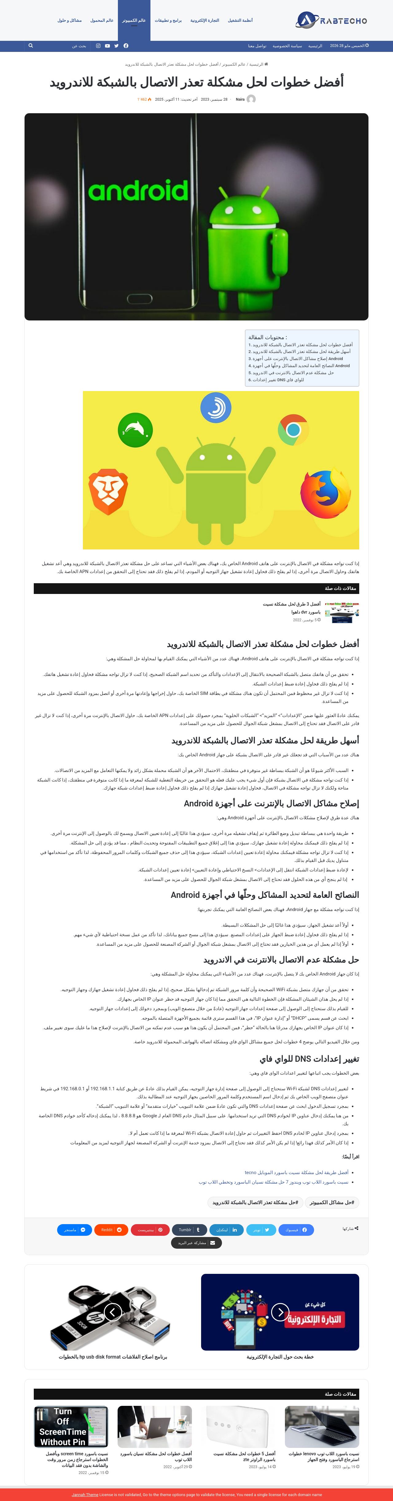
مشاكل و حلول (69, 20)
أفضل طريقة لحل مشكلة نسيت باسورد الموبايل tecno (296, 1172)
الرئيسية (315, 46)
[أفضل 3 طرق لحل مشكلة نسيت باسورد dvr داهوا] (342, 611)
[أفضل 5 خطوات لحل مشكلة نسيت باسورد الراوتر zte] (238, 1427)
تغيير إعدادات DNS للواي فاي (278, 379)
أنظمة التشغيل (240, 20)
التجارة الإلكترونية (204, 20)
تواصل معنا (257, 46)
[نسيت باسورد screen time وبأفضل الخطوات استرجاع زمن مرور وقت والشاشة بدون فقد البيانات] (71, 1427)
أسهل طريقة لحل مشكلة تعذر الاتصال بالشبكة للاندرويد (302, 351)
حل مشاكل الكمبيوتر (331, 1202)
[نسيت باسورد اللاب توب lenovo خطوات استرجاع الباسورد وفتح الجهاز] (322, 1427)
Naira (240, 99)
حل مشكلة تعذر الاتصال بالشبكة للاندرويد (253, 1202)
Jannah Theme (85, 1494)
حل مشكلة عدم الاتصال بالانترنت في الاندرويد (293, 372)
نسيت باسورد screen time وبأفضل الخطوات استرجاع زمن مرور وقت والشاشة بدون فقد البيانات (77, 1459)
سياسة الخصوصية (287, 46)
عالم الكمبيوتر (134, 20)
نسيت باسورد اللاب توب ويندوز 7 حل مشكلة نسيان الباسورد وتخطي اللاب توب (273, 1182)
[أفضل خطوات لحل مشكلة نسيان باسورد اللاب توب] (155, 1427)
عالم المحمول (102, 20)
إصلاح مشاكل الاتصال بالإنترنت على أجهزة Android (298, 358)
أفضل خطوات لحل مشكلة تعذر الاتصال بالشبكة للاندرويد (303, 344)
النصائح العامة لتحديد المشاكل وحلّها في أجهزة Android (301, 365)
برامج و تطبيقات (168, 20)
